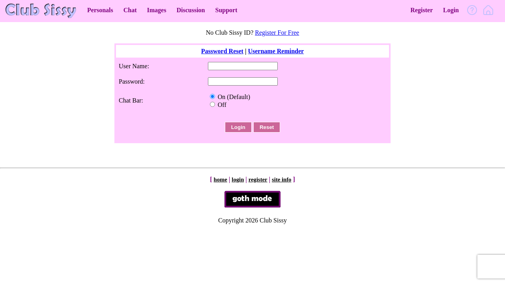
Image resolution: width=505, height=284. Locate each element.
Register (421, 10)
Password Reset (222, 51)
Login (451, 10)
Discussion (190, 10)
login (238, 179)
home (220, 179)
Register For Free (277, 32)
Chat (130, 10)
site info (281, 179)
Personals (100, 10)
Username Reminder (276, 51)
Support (226, 10)
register (258, 179)
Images (156, 10)
